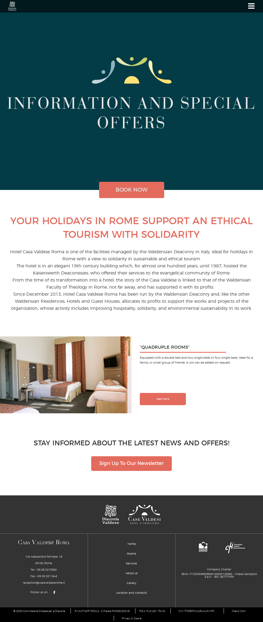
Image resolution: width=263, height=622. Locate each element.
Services (131, 563)
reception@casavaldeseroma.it (44, 583)
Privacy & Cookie (131, 618)
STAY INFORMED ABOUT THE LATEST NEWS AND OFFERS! (131, 443)
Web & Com (239, 611)
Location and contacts (131, 593)
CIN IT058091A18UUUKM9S (196, 611)
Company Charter (219, 569)
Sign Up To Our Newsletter (131, 463)
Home (132, 544)
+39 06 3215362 (46, 569)
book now (132, 190)
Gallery (131, 583)
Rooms (131, 553)
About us (132, 573)
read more (162, 399)
